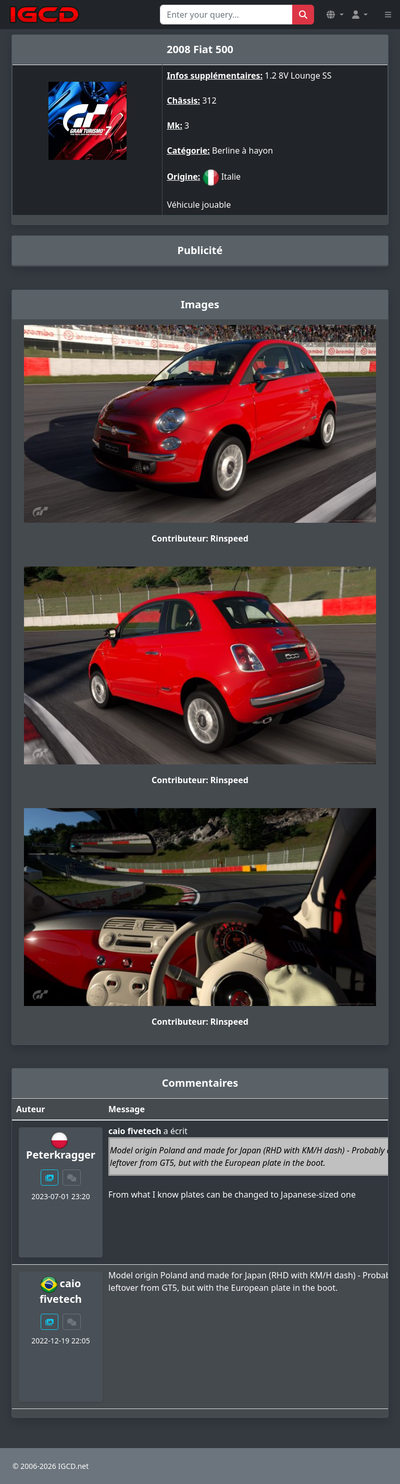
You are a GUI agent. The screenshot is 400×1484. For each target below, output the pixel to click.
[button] (334, 14)
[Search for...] (226, 14)
